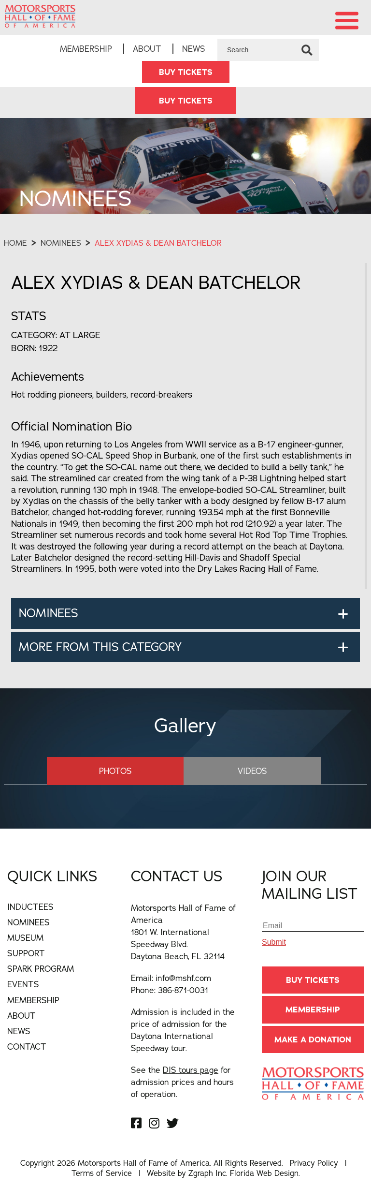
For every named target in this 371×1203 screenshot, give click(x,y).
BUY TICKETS (186, 72)
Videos (240, 771)
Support (26, 954)
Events (23, 985)
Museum (25, 939)
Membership (86, 49)
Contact (26, 1047)
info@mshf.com (183, 979)
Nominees (61, 244)
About (147, 49)
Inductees (30, 908)
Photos (127, 771)
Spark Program (40, 970)
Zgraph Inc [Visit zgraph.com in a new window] (207, 1173)
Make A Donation (312, 1040)
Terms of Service (101, 1173)
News (193, 49)
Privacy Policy (314, 1164)
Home (15, 244)
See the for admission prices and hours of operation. (182, 1083)
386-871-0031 (183, 991)
